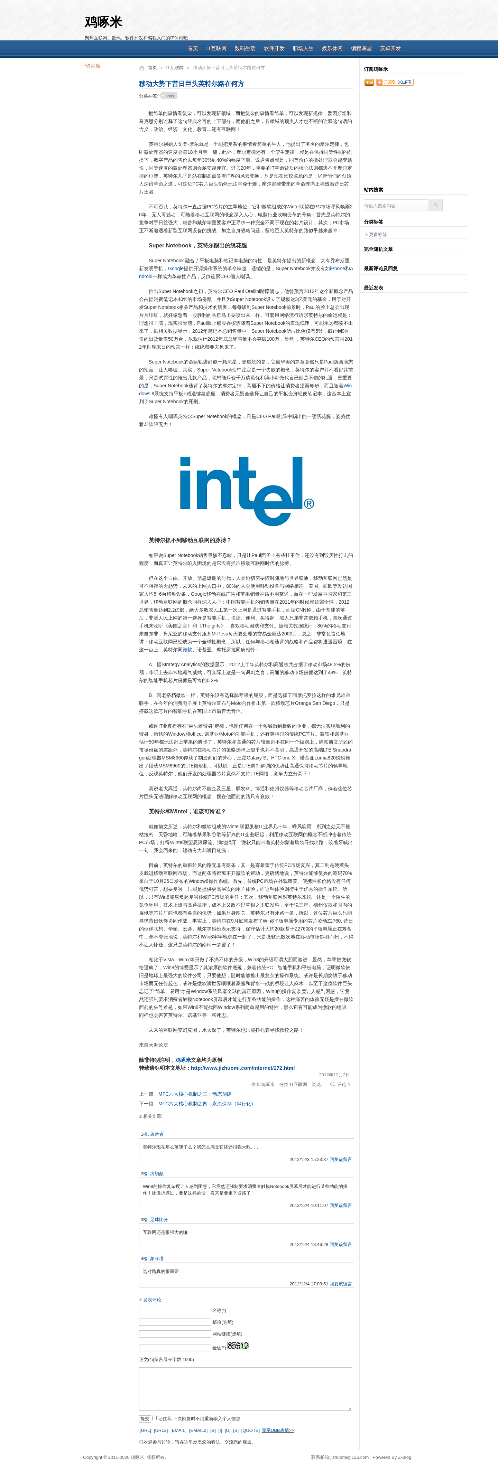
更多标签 (378, 234)
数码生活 (245, 48)
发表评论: (153, 1299)
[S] (236, 1430)
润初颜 (157, 1173)
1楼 (144, 1134)
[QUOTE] (250, 1430)
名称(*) (219, 1310)
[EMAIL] (178, 1430)
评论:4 (343, 1084)
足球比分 (159, 1219)
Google (176, 268)
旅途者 (157, 1134)
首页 (193, 48)
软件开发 (274, 48)
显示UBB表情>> (278, 1430)
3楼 (144, 1219)
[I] (220, 1430)
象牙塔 (157, 1258)
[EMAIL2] (198, 1430)
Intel (170, 96)
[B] (213, 1430)
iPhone (337, 268)
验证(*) (219, 1347)
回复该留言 (341, 1159)
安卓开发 (390, 48)
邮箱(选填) (222, 1322)
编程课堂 (361, 48)
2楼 (144, 1173)
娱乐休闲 (332, 48)
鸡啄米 (103, 22)
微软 (187, 649)
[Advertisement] (302, 24)
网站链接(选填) (227, 1334)
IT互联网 (216, 48)
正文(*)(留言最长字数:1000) (166, 1359)
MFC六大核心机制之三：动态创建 (195, 1094)
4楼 (144, 1258)
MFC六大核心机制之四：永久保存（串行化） (207, 1103)
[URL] (145, 1430)
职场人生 (303, 48)
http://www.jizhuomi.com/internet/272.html (243, 1068)
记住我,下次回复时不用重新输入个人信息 (199, 1418)
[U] (228, 1430)
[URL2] (161, 1430)
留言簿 (92, 65)
